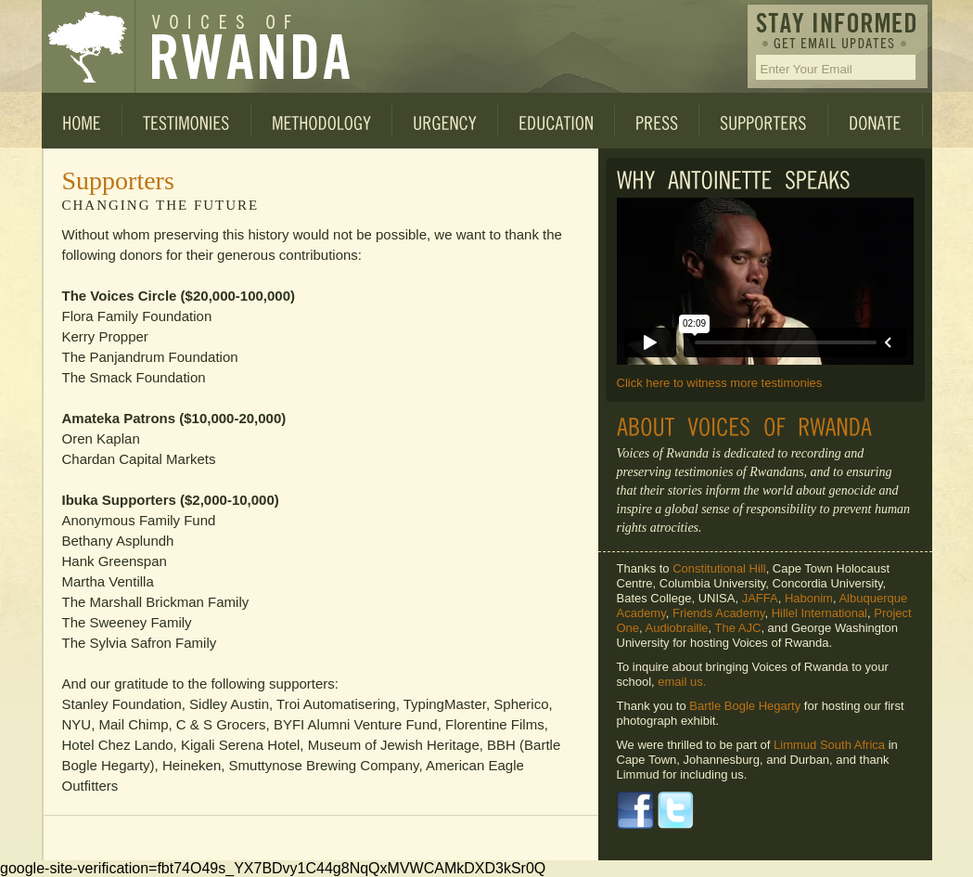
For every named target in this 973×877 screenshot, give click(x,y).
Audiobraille (677, 628)
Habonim (809, 598)
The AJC (738, 628)
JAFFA (760, 598)
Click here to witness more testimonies (720, 383)
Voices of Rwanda (88, 46)
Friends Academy (718, 613)
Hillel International (819, 613)
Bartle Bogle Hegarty (744, 706)
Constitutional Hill (718, 568)
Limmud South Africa (829, 745)
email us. (682, 682)
